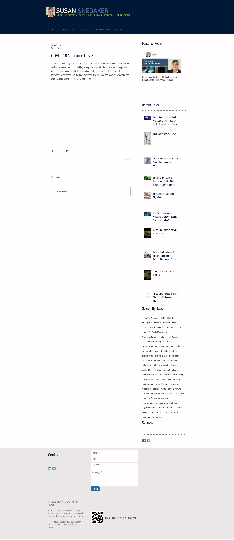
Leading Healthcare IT (173, 327)
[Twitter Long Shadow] (148, 440)
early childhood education (151, 370)
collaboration (179, 346)
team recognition (148, 417)
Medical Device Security (161, 332)
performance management (158, 398)
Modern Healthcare (149, 337)
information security (164, 379)
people (144, 398)
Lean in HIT (146, 332)
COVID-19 (170, 318)
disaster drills (164, 365)
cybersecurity (174, 356)
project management (149, 408)
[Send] (95, 488)
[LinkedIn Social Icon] (49, 468)
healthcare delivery (170, 375)
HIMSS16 (157, 323)
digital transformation (149, 365)
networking (177, 389)
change (168, 342)
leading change (147, 384)
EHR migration (147, 323)
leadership (177, 379)
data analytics (147, 360)
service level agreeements (151, 412)
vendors (159, 417)
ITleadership (158, 327)
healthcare (146, 375)
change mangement (166, 346)
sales (180, 408)
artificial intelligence (149, 342)
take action (174, 412)
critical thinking (147, 356)
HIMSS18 (166, 323)
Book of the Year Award (150, 318)
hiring (180, 375)
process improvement (150, 403)
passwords (180, 393)
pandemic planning (158, 393)
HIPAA (174, 323)
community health (161, 351)
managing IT (146, 389)
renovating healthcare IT (167, 408)
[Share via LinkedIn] (67, 150)
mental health (166, 389)
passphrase (170, 393)
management (174, 384)
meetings (156, 389)
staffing (165, 412)
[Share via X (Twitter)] (60, 150)
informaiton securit (149, 379)
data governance (160, 360)
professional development (168, 403)
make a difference (161, 384)
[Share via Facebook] (52, 150)
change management (149, 346)
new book (145, 393)
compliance (173, 351)
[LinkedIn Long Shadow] (144, 440)
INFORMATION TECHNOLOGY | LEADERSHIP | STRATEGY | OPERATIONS (93, 15)
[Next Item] (176, 62)
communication (147, 351)
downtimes (174, 365)
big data (161, 342)
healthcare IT (156, 375)
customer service (161, 356)
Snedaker (161, 337)
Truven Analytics (172, 337)
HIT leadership (147, 327)
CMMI (163, 318)
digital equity (172, 360)
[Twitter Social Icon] (54, 468)
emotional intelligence (170, 370)
